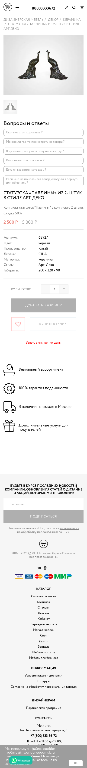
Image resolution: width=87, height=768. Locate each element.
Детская (43, 613)
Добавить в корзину (43, 305)
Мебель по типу (43, 652)
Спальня (43, 607)
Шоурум (43, 681)
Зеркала (43, 646)
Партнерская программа (43, 708)
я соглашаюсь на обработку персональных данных (48, 530)
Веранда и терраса (43, 624)
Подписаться (43, 516)
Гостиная (43, 602)
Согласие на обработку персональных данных (44, 686)
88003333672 (43, 8)
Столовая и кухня (43, 596)
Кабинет (44, 618)
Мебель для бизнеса (43, 658)
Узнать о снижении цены (43, 342)
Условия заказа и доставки (43, 675)
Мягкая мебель (43, 630)
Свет (43, 635)
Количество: (21, 289)
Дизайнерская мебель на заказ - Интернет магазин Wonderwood (7, 7)
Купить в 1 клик (53, 324)
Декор (43, 641)
